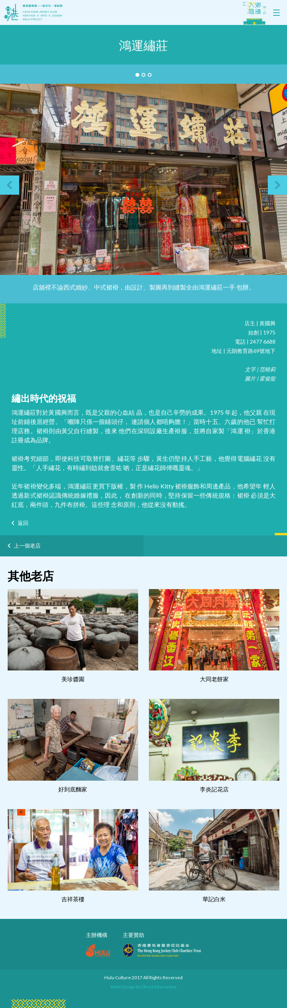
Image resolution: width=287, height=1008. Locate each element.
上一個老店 (27, 545)
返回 (23, 523)
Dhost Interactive (158, 987)
